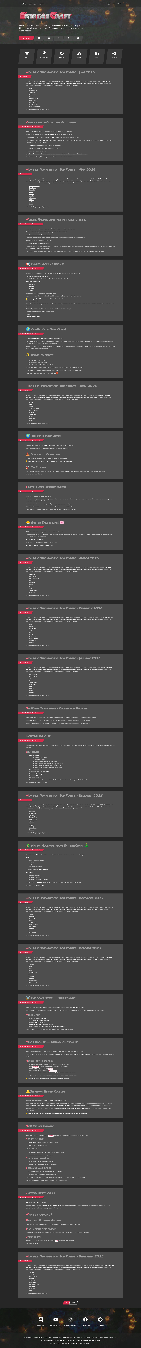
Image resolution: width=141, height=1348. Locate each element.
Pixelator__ (32, 96)
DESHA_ (31, 200)
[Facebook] (68, 38)
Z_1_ (30, 974)
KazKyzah (32, 918)
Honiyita (31, 692)
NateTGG (32, 811)
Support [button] (24, 3)
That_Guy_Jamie (34, 408)
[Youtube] (48, 38)
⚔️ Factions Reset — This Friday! (51, 998)
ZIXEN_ (31, 826)
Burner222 (32, 190)
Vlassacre (32, 1288)
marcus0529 (32, 94)
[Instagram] (58, 38)
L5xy (30, 686)
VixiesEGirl (32, 922)
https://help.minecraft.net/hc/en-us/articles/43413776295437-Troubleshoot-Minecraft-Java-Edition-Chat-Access (56, 154)
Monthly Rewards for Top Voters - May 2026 (60, 170)
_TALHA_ (32, 816)
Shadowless (32, 640)
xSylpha (31, 822)
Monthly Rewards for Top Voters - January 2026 (63, 658)
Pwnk (30, 632)
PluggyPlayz (32, 932)
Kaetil (31, 204)
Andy (30, 630)
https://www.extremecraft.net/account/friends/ (38, 235)
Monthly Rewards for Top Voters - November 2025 (64, 898)
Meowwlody (32, 926)
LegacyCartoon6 (34, 578)
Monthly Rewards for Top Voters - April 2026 (61, 386)
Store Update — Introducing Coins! (52, 1042)
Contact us (69, 1340)
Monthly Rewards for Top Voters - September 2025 (65, 1256)
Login (119, 3)
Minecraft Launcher (85, 1343)
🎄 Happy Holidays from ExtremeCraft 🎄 (57, 846)
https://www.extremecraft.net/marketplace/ (37, 243)
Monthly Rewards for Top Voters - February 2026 (64, 608)
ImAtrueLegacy (33, 104)
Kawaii (31, 420)
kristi (30, 966)
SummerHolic (33, 972)
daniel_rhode (33, 674)
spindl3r (31, 196)
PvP (96, 1337)
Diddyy (31, 920)
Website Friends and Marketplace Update (56, 220)
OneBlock (87, 1337)
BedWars (42, 1337)
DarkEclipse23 (33, 924)
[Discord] (39, 38)
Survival (110, 1337)
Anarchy (36, 1337)
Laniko (31, 634)
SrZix (30, 588)
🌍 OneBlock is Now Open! (46, 329)
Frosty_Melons (33, 638)
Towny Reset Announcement (46, 487)
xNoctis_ (31, 194)
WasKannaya (33, 102)
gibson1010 (32, 928)
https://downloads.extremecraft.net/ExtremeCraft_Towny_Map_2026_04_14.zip (50, 461)
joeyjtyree (32, 916)
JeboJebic (32, 92)
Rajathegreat (33, 818)
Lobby (74, 1337)
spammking (32, 100)
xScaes (31, 824)
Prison (92, 1337)
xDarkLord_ (32, 198)
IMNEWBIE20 (33, 819)
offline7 (31, 690)
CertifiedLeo (32, 1278)
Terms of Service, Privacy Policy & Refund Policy (86, 1340)
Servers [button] (32, 3)
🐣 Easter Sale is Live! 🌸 (45, 523)
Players (111, 3)
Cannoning (48, 1337)
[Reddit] (78, 38)
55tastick (31, 580)
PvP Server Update (40, 1126)
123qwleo (32, 976)
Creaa (31, 192)
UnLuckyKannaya (34, 1284)
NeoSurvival (80, 1337)
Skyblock (100, 1337)
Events (59, 1337)
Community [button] (42, 3)
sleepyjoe (32, 418)
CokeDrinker (32, 414)
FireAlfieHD (32, 582)
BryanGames (33, 628)
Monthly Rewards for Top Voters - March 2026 (62, 558)
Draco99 (31, 642)
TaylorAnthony (33, 590)
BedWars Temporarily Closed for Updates (57, 708)
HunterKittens (33, 980)
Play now (26, 38)
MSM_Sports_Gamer (35, 106)
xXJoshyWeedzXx (34, 186)
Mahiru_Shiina (33, 410)
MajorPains (32, 684)
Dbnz (30, 970)
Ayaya (31, 968)
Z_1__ (31, 930)
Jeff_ (30, 678)
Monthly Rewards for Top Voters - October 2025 (63, 948)
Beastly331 (32, 592)
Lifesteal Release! (38, 736)
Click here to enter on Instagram (35, 885)
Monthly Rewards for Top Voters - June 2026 (60, 72)
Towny (115, 1337)
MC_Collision (33, 576)
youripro (31, 624)
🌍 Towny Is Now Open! (43, 436)
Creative (54, 1337)
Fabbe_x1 (32, 584)
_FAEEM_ (32, 1274)
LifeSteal (69, 1337)
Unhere (31, 406)
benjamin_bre (33, 982)
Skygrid (106, 1337)
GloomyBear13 (33, 98)
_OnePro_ (29, 126)
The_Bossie (32, 188)
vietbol (31, 202)
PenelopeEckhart (34, 90)
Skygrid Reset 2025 (40, 1193)
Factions (64, 1337)
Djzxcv (31, 88)
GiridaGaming (33, 828)
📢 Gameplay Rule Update (45, 264)
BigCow (31, 412)
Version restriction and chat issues (51, 122)
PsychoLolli (32, 636)
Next (73, 1302)
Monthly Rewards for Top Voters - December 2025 (64, 796)
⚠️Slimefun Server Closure (45, 1091)
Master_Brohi (33, 676)
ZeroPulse (32, 1280)
